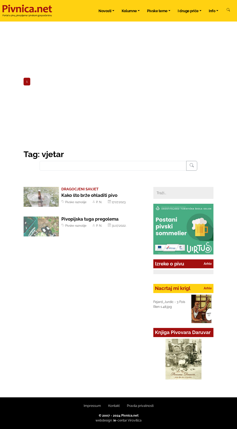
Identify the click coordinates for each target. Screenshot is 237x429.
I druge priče (188, 11)
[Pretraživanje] (191, 166)
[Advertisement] (119, 119)
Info (212, 11)
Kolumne (129, 11)
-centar (120, 420)
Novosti (104, 11)
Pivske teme (157, 11)
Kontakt (114, 406)
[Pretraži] (228, 10)
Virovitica (135, 420)
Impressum (92, 406)
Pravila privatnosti (140, 406)
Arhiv (208, 264)
